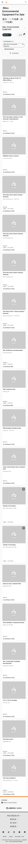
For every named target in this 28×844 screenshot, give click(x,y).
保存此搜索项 (14, 53)
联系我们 (19, 808)
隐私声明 (4, 836)
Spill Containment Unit (9, 389)
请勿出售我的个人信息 (19, 836)
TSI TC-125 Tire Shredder (10, 700)
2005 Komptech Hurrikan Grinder (12, 428)
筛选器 (21, 35)
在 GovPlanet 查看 (8, 366)
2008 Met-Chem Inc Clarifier (11, 156)
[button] (14, 28)
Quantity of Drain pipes (9, 506)
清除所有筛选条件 (9, 49)
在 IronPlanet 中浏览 (8, 94)
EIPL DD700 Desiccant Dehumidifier (13, 350)
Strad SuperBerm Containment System (13, 622)
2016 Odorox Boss (8, 739)
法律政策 (10, 836)
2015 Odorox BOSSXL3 (9, 778)
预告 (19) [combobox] (5, 35)
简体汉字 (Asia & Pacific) (10, 802)
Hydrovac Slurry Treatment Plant (12, 583)
